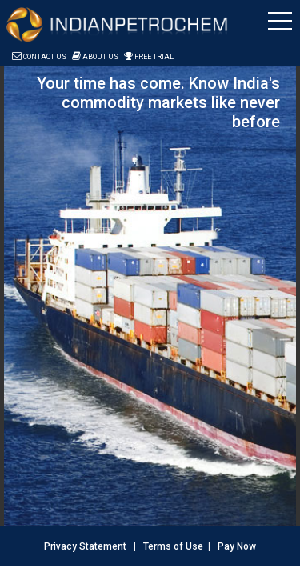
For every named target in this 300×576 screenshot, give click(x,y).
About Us (95, 57)
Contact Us (39, 57)
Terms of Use (173, 546)
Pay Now (237, 546)
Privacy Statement (85, 546)
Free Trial (149, 57)
